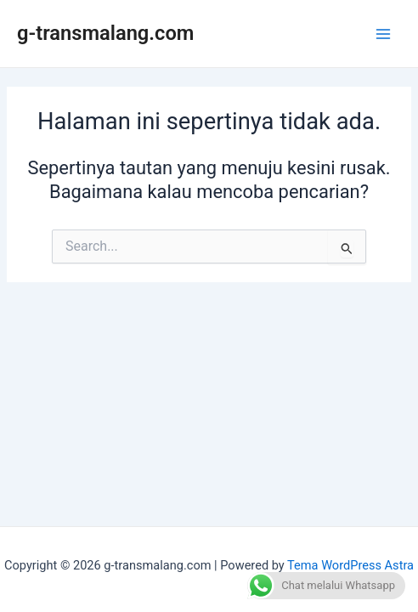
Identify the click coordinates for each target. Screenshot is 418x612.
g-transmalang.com (105, 33)
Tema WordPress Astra (350, 565)
